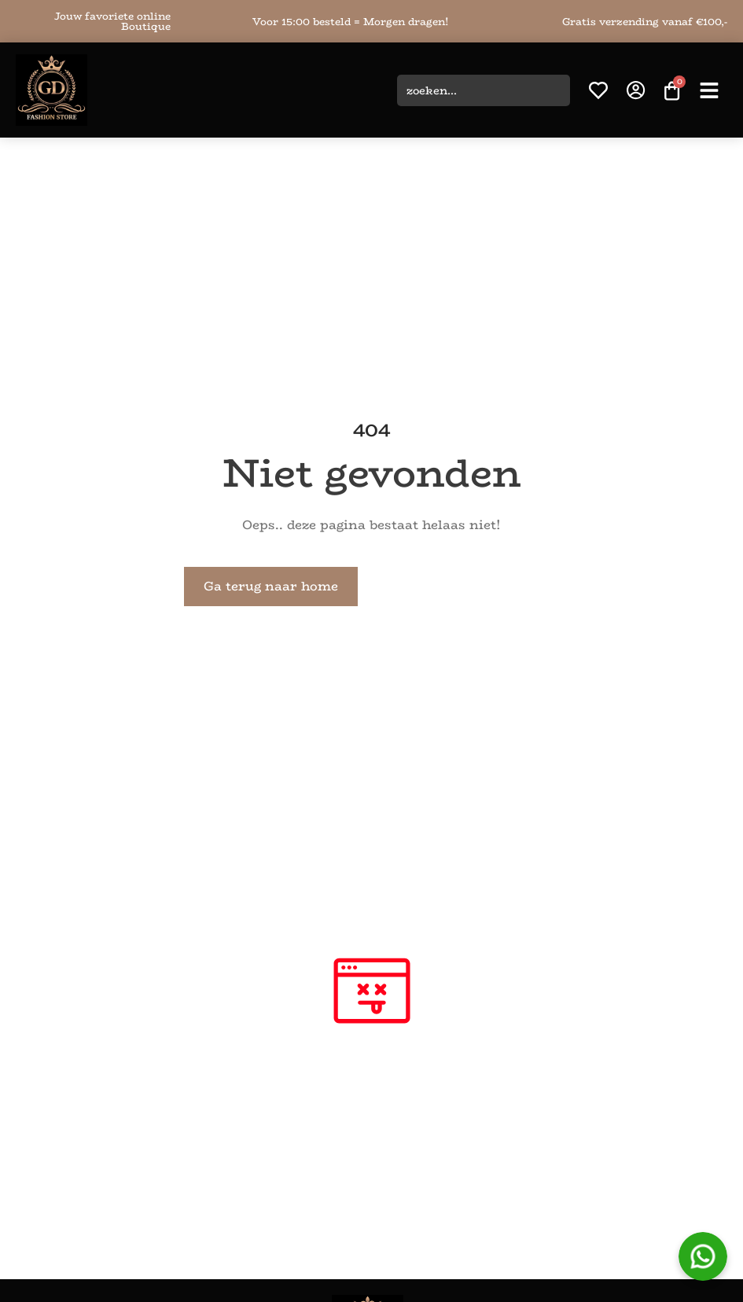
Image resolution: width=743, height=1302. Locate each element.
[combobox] (483, 90)
